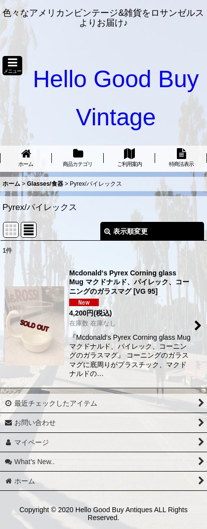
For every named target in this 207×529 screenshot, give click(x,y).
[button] (12, 65)
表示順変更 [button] (126, 231)
